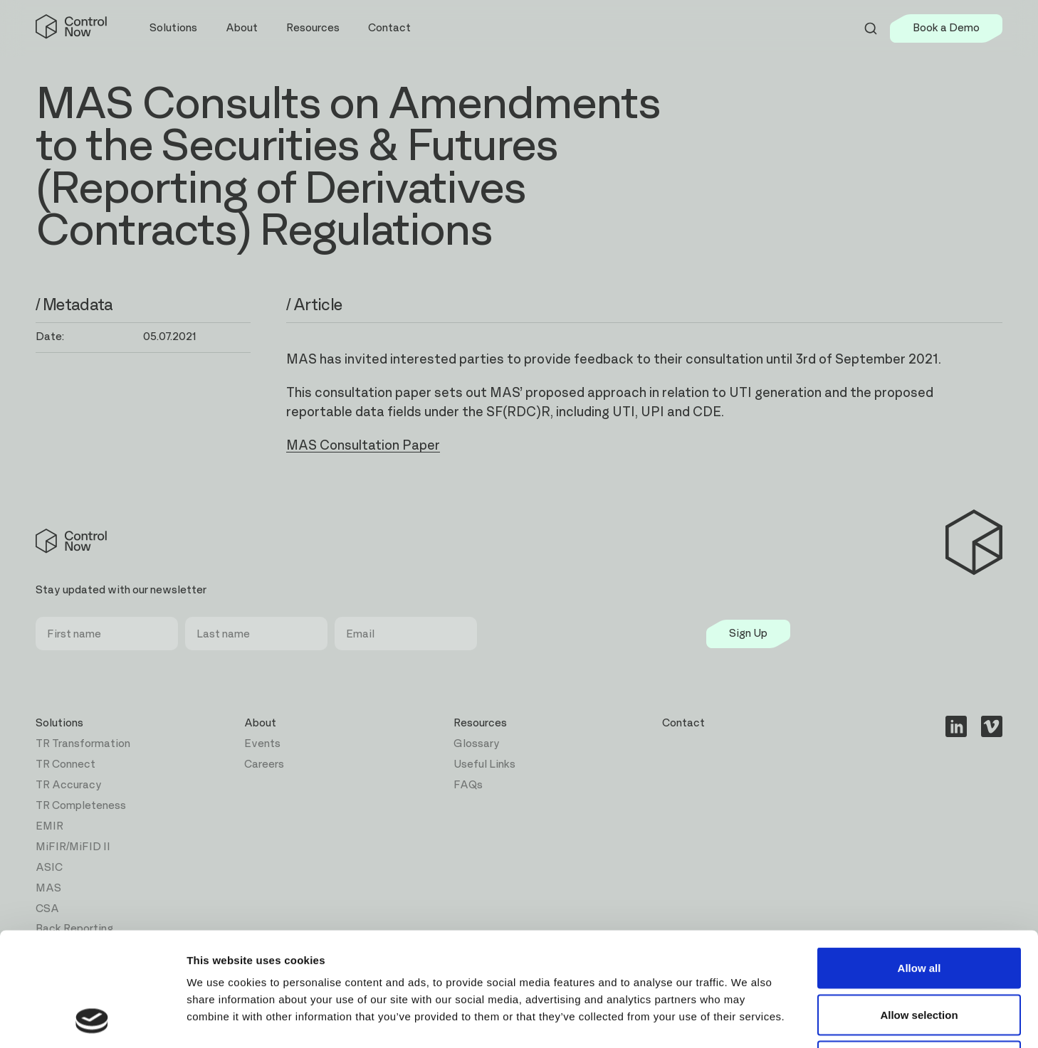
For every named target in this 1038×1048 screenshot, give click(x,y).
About (260, 723)
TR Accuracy (69, 785)
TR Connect (65, 764)
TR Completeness (81, 805)
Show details (747, 1020)
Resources (480, 723)
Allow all (919, 861)
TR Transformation (83, 744)
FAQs (468, 785)
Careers (264, 764)
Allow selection (919, 908)
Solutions (59, 723)
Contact (389, 28)
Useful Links (484, 764)
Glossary (477, 744)
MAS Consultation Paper (363, 445)
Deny (919, 954)
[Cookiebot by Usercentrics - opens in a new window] (92, 1020)
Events (262, 744)
